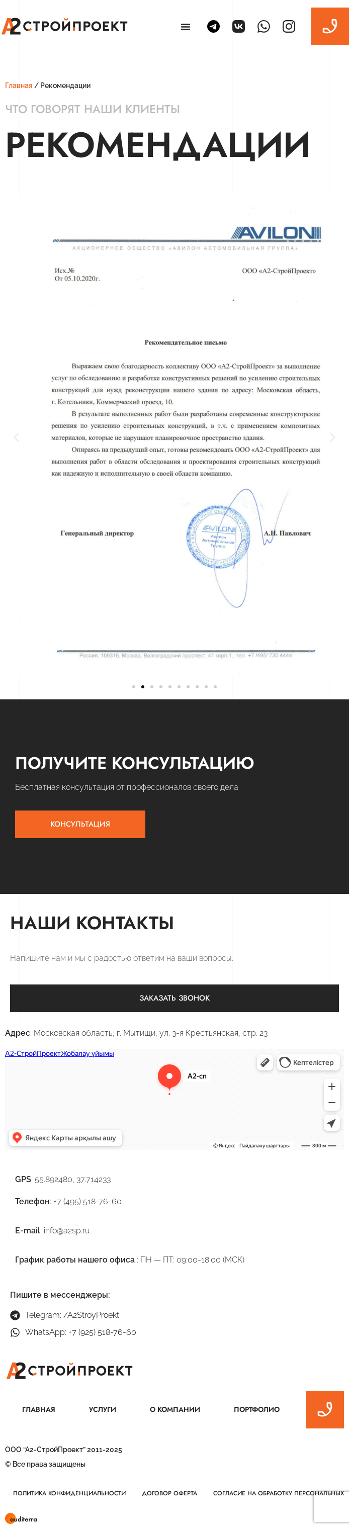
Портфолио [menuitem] (257, 1409)
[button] (16, 437)
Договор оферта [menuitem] (169, 1493)
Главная (19, 85)
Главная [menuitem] (38, 1409)
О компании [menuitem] (175, 1409)
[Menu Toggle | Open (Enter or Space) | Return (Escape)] (186, 27)
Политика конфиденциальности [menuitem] (69, 1493)
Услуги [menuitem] (102, 1409)
